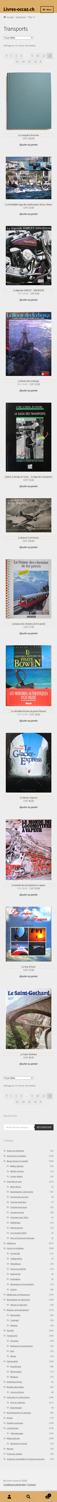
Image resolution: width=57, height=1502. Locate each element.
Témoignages (16, 1433)
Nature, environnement (18, 1310)
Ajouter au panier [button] (28, 144)
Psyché (10, 1330)
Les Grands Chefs (18, 1233)
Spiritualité (12, 1361)
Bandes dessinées (15, 1387)
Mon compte (9, 1497)
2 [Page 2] (16, 56)
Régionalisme (13, 1438)
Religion (14, 1376)
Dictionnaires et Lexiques (19, 1412)
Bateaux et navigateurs (21, 1346)
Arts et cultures (17, 1402)
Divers (10, 1417)
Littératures (12, 1428)
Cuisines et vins (14, 1181)
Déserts (14, 1325)
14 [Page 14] (23, 61)
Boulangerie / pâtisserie (21, 1191)
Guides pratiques (15, 1423)
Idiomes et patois (18, 1443)
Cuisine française (18, 1207)
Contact (31, 1484)
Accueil (10, 17)
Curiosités (15, 1253)
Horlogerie (15, 1279)
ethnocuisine (16, 1227)
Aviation (14, 1340)
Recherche (28, 1497)
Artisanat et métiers (16, 1155)
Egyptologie (16, 1407)
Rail (12, 1351)
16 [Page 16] (35, 61)
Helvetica (11, 1243)
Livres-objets (16, 1176)
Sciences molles (14, 1453)
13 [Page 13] (17, 61)
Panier (44, 1494)
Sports (13, 1289)
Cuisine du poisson (19, 1197)
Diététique (15, 1222)
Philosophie (16, 1371)
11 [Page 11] (44, 56)
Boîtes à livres (17, 1171)
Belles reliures (17, 1166)
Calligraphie (16, 1258)
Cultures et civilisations (18, 1397)
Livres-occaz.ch (18, 9)
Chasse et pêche (18, 1269)
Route (13, 1356)
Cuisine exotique (18, 1202)
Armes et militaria (15, 1150)
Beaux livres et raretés (17, 1161)
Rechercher (44, 1127)
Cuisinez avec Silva (19, 1217)
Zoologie (14, 1320)
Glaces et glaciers (18, 1304)
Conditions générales (14, 1484)
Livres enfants (17, 1392)
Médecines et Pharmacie (18, 1294)
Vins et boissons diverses (22, 1238)
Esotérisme (15, 1366)
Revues (10, 1448)
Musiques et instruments (22, 1284)
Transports (21, 17)
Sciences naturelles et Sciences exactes (26, 1459)
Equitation (15, 1274)
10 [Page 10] (38, 56)
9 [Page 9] (32, 56)
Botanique (15, 1315)
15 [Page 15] (29, 61)
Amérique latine (14, 1381)
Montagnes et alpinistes (18, 1299)
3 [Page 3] (21, 56)
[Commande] (18, 37)
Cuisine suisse (17, 1212)
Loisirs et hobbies (15, 1248)
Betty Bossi (15, 1186)
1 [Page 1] (11, 56)
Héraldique (15, 1263)
